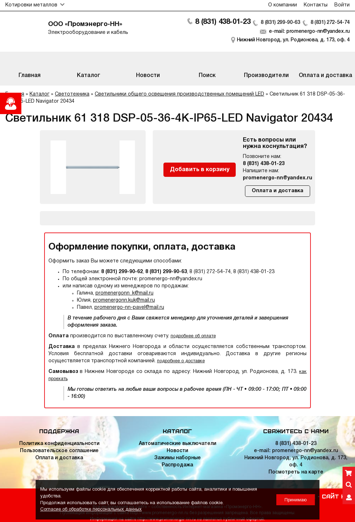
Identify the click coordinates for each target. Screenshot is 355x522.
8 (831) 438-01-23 (222, 22)
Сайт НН (336, 496)
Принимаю (295, 500)
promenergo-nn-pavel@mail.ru (129, 307)
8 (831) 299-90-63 (280, 22)
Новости (177, 451)
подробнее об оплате (193, 336)
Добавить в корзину (199, 169)
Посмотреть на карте (295, 472)
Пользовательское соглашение (59, 451)
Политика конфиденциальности (59, 443)
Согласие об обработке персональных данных (91, 509)
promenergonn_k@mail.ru (124, 293)
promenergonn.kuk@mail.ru (124, 300)
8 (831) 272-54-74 (330, 22)
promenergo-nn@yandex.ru (277, 178)
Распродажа (177, 465)
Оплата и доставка (277, 191)
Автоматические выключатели (177, 443)
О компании (282, 5)
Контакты (316, 5)
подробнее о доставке (181, 361)
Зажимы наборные (177, 458)
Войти (342, 5)
